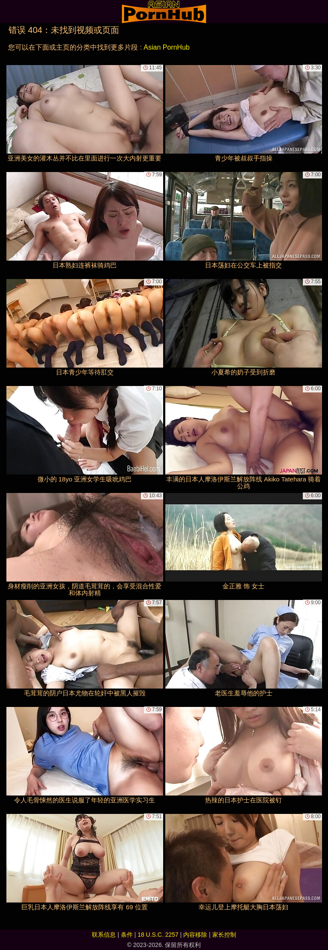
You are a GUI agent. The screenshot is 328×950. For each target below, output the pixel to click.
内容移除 (195, 934)
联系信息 (104, 934)
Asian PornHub (167, 47)
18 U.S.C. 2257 (158, 934)
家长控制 (224, 934)
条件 (127, 934)
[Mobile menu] (8, 11)
